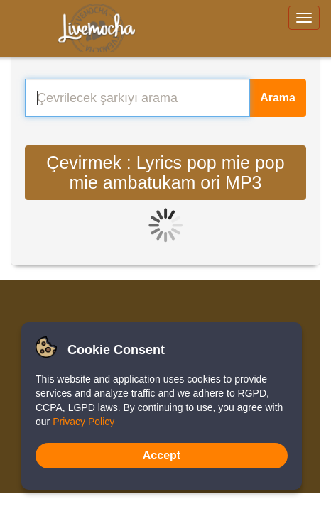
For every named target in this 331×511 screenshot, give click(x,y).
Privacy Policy (83, 421)
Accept (161, 455)
